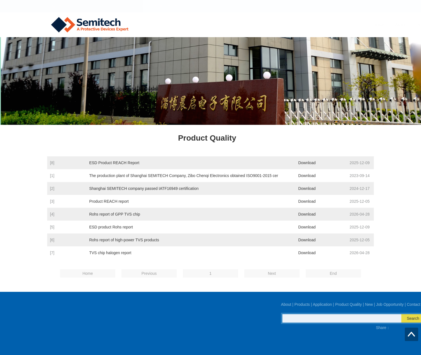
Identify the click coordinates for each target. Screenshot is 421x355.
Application (240, 25)
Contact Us (366, 25)
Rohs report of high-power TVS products (124, 245)
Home (166, 25)
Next (272, 278)
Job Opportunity (331, 25)
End (333, 278)
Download (306, 167)
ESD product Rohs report (111, 232)
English (363, 6)
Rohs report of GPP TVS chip (114, 219)
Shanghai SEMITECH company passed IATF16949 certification (143, 193)
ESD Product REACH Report (114, 167)
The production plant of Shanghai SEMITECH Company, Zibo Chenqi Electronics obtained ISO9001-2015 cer (183, 180)
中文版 (349, 6)
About (188, 25)
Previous (149, 278)
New (303, 25)
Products (211, 25)
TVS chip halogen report (110, 257)
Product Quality (274, 25)
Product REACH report (109, 206)
